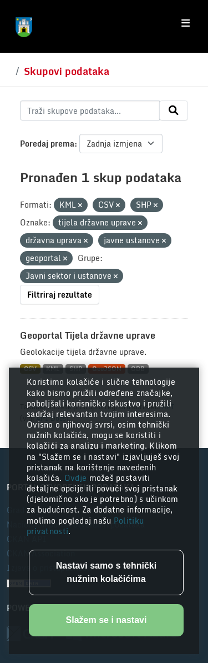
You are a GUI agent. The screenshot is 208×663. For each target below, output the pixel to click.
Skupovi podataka (66, 71)
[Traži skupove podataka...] (90, 110)
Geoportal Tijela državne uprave (87, 335)
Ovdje (76, 477)
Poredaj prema (47, 143)
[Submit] (173, 110)
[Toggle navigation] (185, 23)
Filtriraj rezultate (59, 294)
